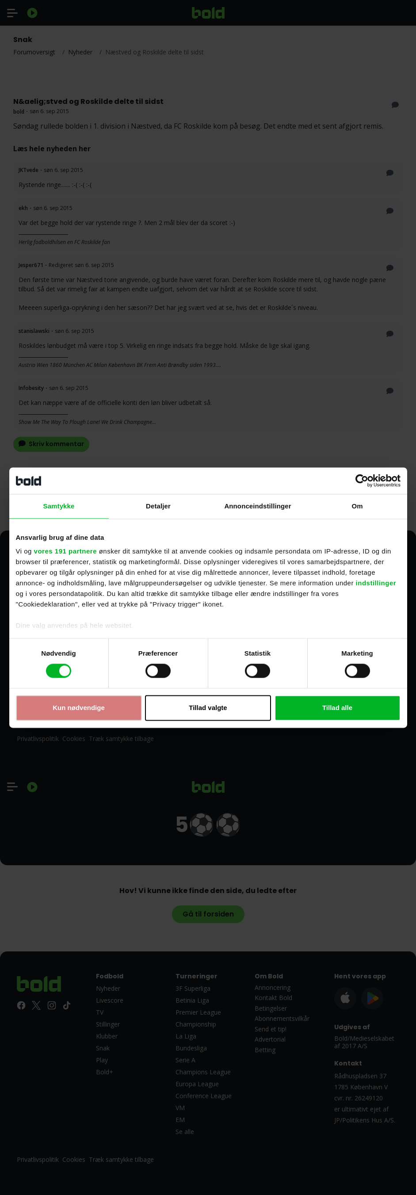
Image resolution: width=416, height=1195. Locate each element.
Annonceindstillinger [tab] (257, 506)
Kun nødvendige (79, 707)
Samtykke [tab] (59, 506)
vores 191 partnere (65, 551)
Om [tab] (357, 506)
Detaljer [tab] (158, 506)
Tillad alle (337, 707)
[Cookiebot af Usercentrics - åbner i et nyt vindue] (362, 480)
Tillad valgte (208, 707)
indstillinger (376, 583)
